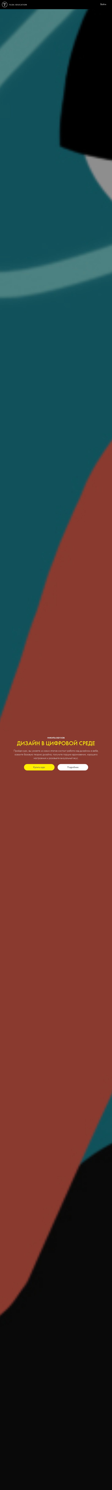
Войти (103, 4)
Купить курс (39, 767)
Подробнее (73, 767)
